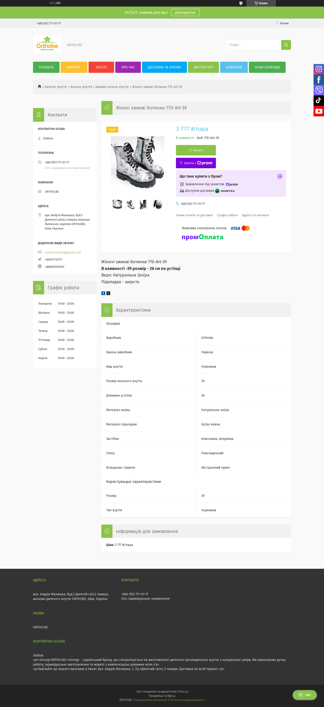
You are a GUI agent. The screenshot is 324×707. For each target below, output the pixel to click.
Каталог (73, 67)
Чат (304, 695)
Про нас (128, 67)
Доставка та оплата (164, 67)
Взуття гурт (203, 67)
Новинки (234, 67)
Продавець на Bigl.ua (162, 695)
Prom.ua (183, 691)
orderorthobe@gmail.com (63, 252)
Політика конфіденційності (187, 700)
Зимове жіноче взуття (112, 87)
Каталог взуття (55, 87)
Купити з (198, 163)
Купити (198, 150)
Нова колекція (267, 67)
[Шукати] (286, 45)
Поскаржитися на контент (150, 700)
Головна (46, 67)
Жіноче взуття (81, 87)
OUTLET (101, 67)
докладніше (185, 12)
